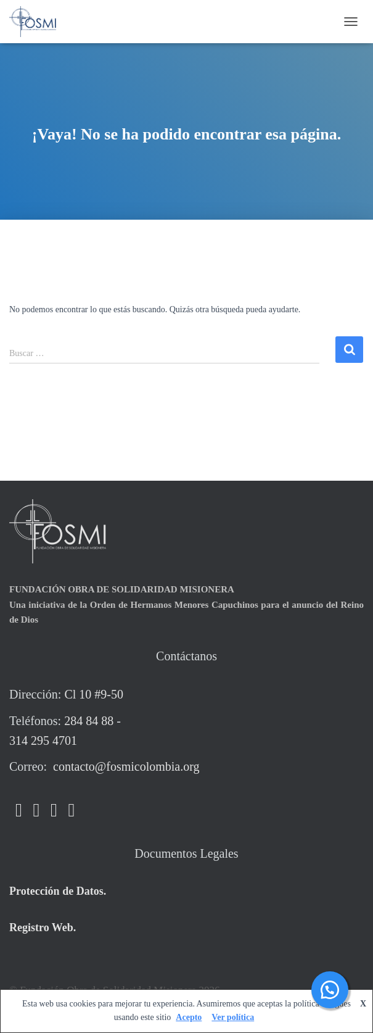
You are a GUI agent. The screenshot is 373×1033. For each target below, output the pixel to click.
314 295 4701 (43, 740)
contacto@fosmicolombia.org (124, 766)
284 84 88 (88, 721)
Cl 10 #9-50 (93, 694)
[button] (329, 989)
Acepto (189, 1017)
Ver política (232, 1017)
